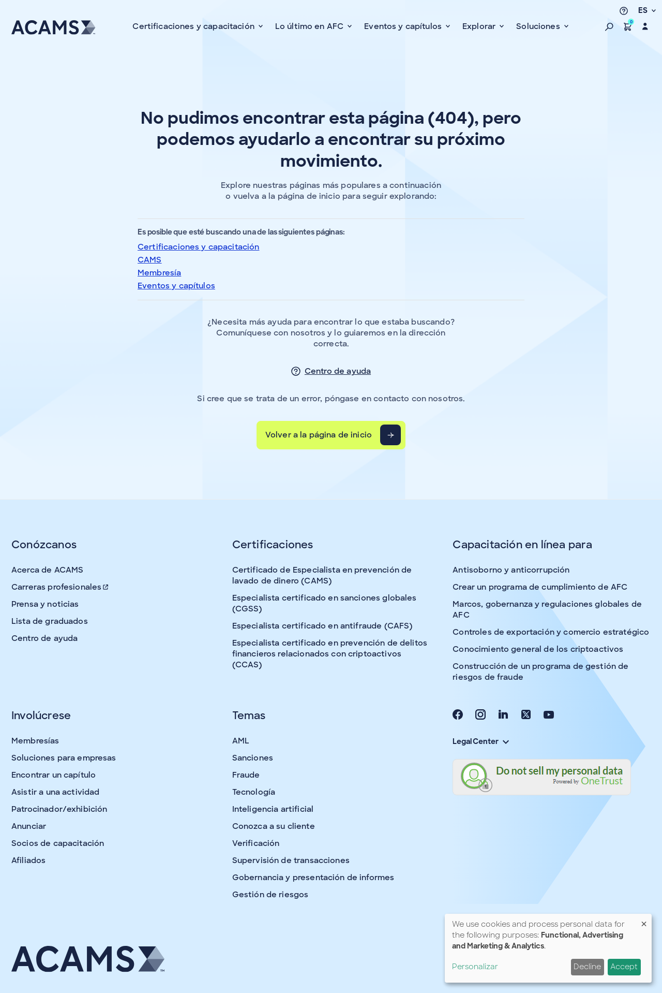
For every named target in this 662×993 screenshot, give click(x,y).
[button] (609, 26)
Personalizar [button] (475, 966)
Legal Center (480, 741)
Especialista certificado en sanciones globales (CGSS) (324, 603)
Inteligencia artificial (272, 809)
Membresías (35, 741)
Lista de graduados (49, 621)
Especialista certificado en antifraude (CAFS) (322, 626)
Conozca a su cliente (273, 826)
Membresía (159, 273)
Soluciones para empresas (63, 758)
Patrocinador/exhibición (59, 809)
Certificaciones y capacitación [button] (194, 26)
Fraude (246, 775)
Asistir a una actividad (55, 792)
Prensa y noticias (45, 604)
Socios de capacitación (57, 843)
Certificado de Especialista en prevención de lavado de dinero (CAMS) (322, 575)
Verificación (256, 843)
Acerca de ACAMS (47, 570)
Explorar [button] (480, 26)
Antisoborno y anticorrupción (511, 570)
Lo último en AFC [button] (310, 26)
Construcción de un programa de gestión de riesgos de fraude (540, 671)
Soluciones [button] (539, 26)
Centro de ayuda (338, 371)
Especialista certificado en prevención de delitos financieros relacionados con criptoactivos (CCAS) (329, 654)
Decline (587, 966)
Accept (624, 966)
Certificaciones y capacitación (199, 247)
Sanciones (252, 758)
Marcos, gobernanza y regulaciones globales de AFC (547, 609)
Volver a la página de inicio (318, 435)
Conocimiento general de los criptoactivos (538, 649)
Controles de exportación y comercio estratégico (551, 632)
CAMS (150, 260)
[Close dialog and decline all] (644, 920)
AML (240, 741)
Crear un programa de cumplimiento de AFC (540, 587)
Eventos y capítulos (176, 286)
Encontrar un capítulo (53, 775)
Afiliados (28, 860)
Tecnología (254, 792)
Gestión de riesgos (270, 894)
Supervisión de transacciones (291, 860)
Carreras (60, 587)
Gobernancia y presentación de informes (313, 877)
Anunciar (28, 826)
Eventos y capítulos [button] (404, 26)
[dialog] (548, 948)
